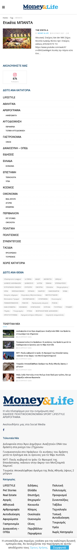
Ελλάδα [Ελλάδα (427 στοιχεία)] (50, 287)
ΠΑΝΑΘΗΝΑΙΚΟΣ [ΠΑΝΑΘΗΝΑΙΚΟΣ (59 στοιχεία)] (11, 303)
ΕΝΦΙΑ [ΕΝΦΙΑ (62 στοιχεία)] (48, 283)
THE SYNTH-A (41, 30)
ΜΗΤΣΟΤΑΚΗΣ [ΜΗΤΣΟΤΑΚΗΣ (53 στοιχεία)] (52, 295)
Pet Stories (10, 218)
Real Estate (11, 199)
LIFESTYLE (9, 97)
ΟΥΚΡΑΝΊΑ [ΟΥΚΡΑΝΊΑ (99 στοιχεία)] (43, 299)
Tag (11, 18)
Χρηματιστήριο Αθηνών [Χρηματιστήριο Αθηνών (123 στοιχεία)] (31, 315)
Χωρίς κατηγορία (14, 263)
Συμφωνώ (59, 547)
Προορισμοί (11, 253)
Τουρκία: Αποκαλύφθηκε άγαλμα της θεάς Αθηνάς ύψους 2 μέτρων (38, 472)
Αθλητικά (9, 104)
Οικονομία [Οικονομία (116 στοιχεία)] (56, 299)
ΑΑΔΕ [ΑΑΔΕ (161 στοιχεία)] (37, 279)
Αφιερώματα (11, 115)
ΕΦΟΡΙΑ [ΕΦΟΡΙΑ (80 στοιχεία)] (39, 287)
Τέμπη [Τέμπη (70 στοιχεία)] (6, 311)
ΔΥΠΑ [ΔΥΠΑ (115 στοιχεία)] (39, 283)
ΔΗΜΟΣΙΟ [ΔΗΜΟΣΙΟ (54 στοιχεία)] (29, 283)
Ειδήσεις (8, 154)
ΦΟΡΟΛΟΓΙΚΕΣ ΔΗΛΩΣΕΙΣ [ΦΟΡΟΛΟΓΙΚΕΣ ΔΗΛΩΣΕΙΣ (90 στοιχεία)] (47, 311)
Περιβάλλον (11, 213)
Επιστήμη (9, 172)
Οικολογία (10, 222)
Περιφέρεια (10, 127)
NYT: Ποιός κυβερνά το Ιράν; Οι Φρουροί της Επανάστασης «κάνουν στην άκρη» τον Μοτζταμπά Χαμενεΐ (42, 354)
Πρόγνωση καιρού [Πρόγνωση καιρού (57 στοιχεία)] (40, 303)
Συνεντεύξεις (12, 241)
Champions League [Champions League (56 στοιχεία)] (12, 279)
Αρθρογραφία (11, 110)
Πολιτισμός (11, 235)
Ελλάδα (7, 161)
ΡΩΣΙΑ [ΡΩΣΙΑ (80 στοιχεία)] (54, 303)
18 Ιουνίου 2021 (57, 33)
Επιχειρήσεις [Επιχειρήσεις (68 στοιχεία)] (62, 287)
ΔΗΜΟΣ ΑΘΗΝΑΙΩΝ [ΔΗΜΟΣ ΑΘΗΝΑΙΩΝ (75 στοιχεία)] (12, 283)
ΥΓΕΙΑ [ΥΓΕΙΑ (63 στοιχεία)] (29, 311)
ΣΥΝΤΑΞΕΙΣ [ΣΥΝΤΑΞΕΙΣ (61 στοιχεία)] (35, 307)
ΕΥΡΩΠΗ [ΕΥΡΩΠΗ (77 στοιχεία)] (28, 287)
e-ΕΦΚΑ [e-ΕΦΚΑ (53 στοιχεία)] (28, 279)
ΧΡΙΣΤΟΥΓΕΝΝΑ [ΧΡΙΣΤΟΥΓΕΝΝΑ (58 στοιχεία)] (10, 315)
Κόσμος (8, 187)
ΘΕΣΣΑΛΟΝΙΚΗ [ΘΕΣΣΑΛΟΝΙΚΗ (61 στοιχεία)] (18, 291)
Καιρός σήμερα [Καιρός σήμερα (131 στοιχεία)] (11, 295)
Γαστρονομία (12, 137)
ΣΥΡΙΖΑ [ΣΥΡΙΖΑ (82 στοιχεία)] (47, 307)
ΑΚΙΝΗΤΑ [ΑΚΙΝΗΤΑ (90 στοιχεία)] (48, 279)
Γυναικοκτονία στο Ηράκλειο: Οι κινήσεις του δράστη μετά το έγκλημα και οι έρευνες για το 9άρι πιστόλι (43, 343)
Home (5, 18)
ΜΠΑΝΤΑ (18, 18)
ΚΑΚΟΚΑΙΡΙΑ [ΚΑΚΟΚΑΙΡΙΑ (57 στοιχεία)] (54, 291)
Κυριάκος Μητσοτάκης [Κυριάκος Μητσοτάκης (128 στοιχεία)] (32, 295)
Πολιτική (9, 228)
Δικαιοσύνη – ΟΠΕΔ (15, 148)
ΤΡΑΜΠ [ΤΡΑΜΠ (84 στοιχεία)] (69, 307)
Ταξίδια (7, 247)
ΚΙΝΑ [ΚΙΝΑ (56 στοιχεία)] (65, 291)
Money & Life (43, 33)
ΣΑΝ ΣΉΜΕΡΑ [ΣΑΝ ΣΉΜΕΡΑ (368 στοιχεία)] (9, 307)
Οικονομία (10, 193)
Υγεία (8, 181)
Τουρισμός (10, 257)
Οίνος (8, 142)
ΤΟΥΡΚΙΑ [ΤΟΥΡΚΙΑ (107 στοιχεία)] (58, 307)
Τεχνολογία (11, 177)
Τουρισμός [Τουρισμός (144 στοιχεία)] (18, 311)
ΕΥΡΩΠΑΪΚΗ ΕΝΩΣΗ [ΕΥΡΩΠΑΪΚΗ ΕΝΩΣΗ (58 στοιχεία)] (12, 287)
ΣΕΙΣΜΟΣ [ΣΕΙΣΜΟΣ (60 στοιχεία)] (23, 307)
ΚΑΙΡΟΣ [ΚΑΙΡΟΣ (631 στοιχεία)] (41, 291)
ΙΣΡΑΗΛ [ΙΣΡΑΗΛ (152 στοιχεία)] (31, 291)
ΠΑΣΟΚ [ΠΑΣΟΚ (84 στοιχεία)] (25, 303)
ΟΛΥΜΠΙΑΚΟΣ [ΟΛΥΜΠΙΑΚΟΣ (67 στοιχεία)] (29, 299)
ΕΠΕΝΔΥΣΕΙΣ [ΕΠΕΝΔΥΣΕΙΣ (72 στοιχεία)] (60, 283)
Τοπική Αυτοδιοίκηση (15, 131)
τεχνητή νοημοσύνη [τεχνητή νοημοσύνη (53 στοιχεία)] (55, 315)
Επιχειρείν (10, 207)
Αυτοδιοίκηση (12, 121)
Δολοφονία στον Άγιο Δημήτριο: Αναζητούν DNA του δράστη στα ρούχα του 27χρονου (35, 445)
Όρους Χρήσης (39, 547)
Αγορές (9, 203)
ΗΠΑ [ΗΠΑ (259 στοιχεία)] (6, 291)
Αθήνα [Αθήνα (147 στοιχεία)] (58, 279)
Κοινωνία (10, 166)
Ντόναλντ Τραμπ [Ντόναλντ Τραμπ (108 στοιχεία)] (11, 299)
